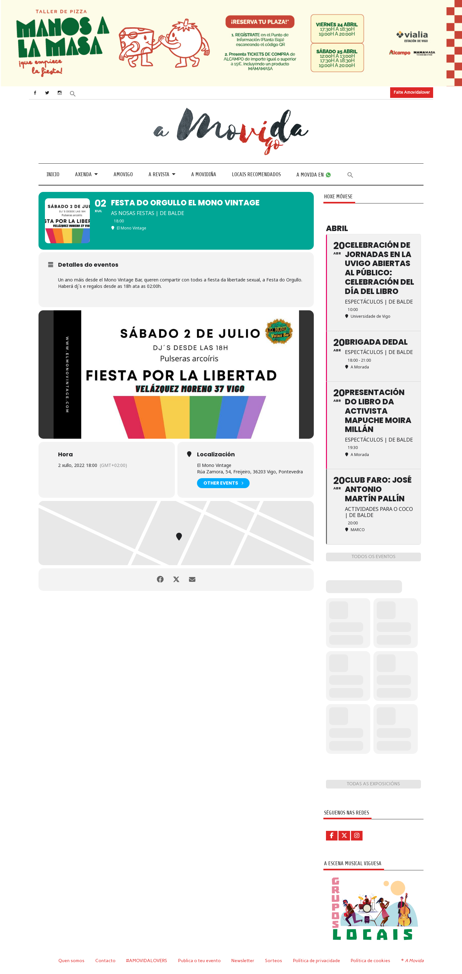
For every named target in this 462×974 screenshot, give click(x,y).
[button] (73, 93)
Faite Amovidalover (412, 92)
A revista (159, 174)
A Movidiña (203, 174)
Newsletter (242, 960)
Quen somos (71, 960)
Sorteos (273, 960)
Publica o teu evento (199, 960)
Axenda (83, 174)
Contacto (105, 960)
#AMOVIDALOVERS (146, 960)
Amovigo (123, 174)
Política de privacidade (316, 960)
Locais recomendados (256, 174)
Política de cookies (370, 960)
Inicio (53, 174)
